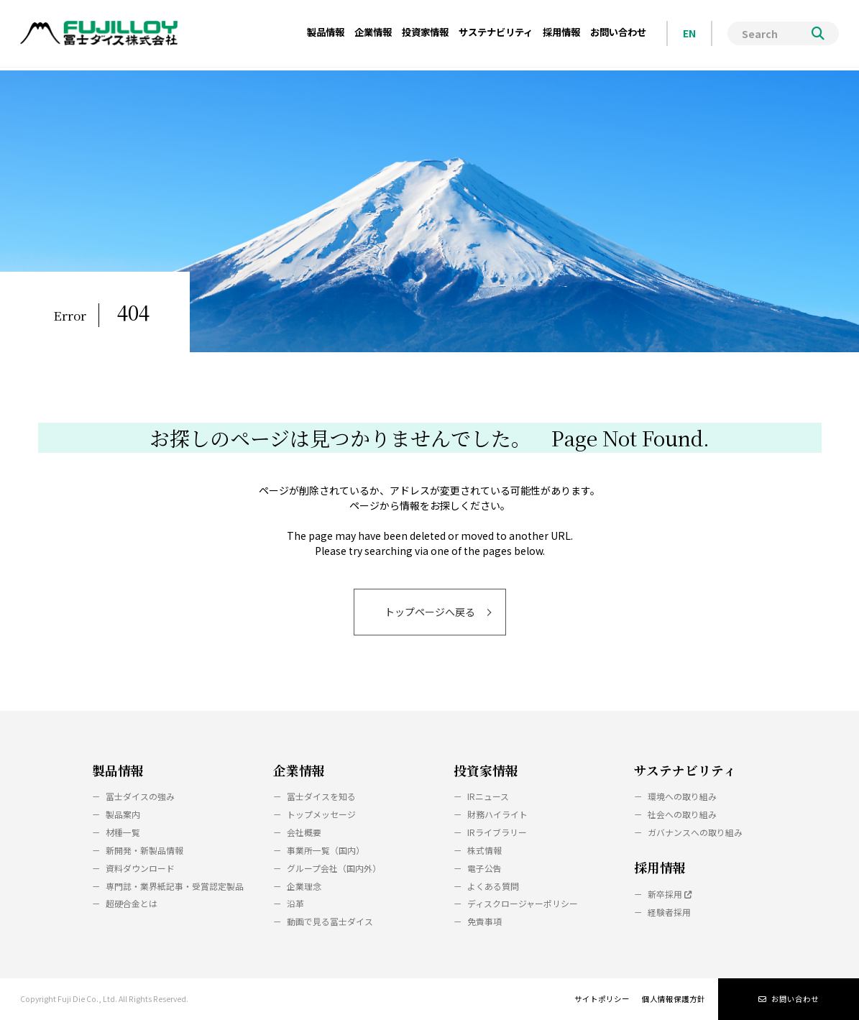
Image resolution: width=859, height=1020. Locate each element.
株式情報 (484, 850)
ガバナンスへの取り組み (695, 832)
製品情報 (118, 770)
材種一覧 (123, 832)
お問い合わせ (788, 998)
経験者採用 (669, 912)
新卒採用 (670, 894)
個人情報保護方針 (673, 998)
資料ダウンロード (140, 868)
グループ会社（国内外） (334, 868)
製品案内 (123, 814)
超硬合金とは (131, 903)
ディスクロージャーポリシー (522, 903)
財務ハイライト (497, 814)
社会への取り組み (682, 814)
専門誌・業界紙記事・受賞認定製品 (175, 886)
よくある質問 (493, 886)
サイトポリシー (602, 998)
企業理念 (304, 886)
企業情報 (299, 770)
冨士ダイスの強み (140, 796)
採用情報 (660, 867)
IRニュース (488, 796)
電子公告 (484, 868)
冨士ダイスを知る (321, 796)
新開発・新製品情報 (144, 850)
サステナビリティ (685, 770)
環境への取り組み (682, 796)
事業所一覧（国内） (325, 850)
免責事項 (484, 921)
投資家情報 (486, 770)
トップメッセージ (321, 814)
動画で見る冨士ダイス (330, 921)
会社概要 (304, 832)
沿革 (295, 903)
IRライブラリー (497, 832)
